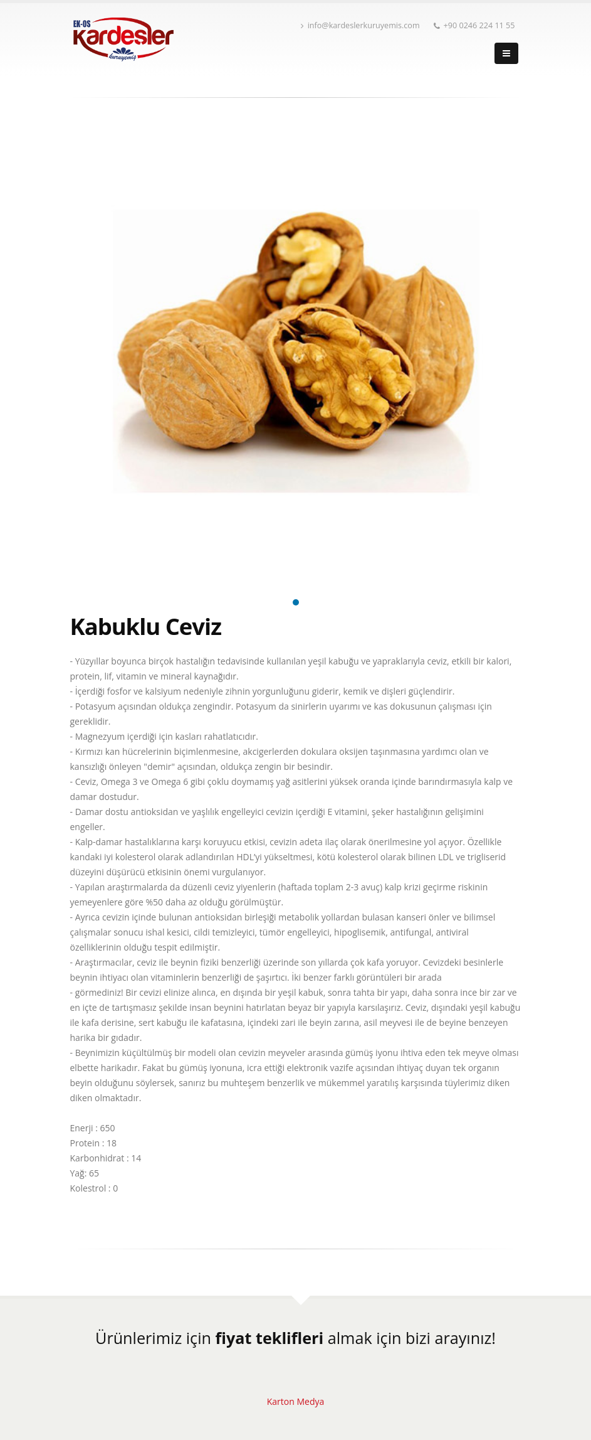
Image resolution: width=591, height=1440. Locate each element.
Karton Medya (296, 1401)
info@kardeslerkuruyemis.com (360, 25)
